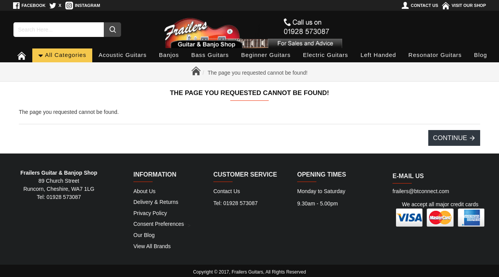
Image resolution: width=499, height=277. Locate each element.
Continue (450, 138)
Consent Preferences (158, 225)
